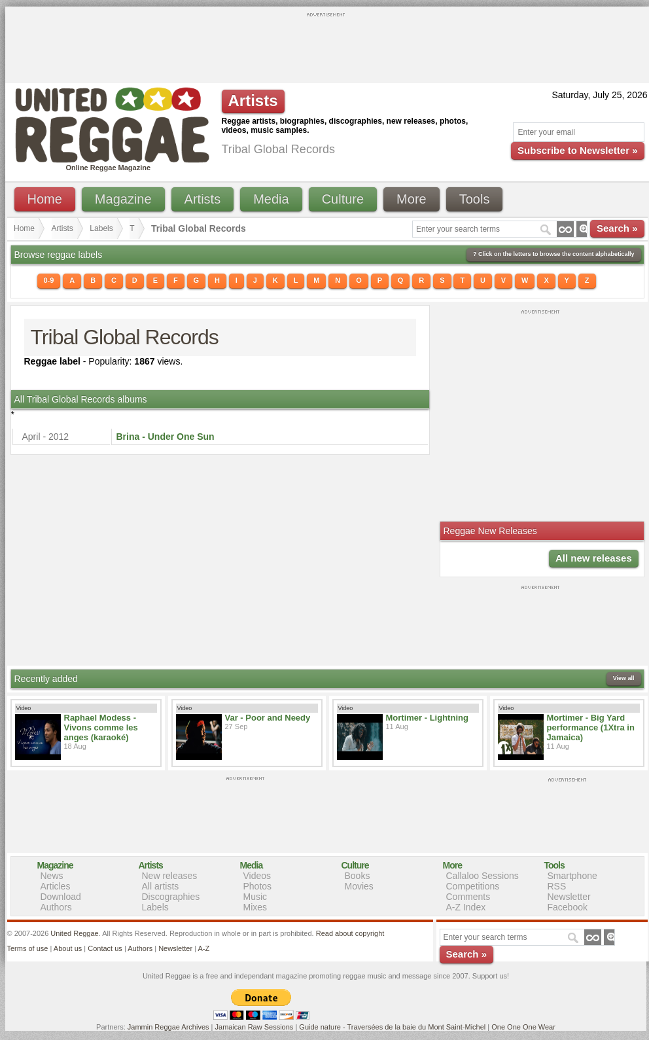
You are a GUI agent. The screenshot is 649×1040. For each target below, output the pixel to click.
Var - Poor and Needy (268, 718)
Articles (56, 886)
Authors (56, 907)
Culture (343, 199)
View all (624, 678)
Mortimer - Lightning (427, 718)
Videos (257, 875)
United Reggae (74, 933)
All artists (160, 886)
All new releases (593, 558)
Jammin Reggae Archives (168, 1027)
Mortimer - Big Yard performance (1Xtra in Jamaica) (591, 727)
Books (357, 875)
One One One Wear (523, 1027)
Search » (617, 228)
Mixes (255, 907)
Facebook (568, 907)
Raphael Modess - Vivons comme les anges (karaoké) (101, 727)
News (52, 875)
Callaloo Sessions (482, 875)
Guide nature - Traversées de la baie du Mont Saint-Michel (392, 1027)
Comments (468, 896)
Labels (101, 228)
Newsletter (569, 896)
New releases (170, 875)
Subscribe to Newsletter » (577, 150)
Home (44, 199)
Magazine (123, 199)
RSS (557, 886)
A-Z (203, 948)
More (411, 199)
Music (255, 896)
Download (61, 896)
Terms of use (27, 948)
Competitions (473, 886)
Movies (359, 886)
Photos (257, 886)
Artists (202, 199)
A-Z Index (466, 907)
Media (271, 199)
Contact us (105, 948)
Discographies (171, 896)
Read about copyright (350, 933)
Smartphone (572, 875)
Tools (474, 199)
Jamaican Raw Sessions (254, 1027)
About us (68, 948)
